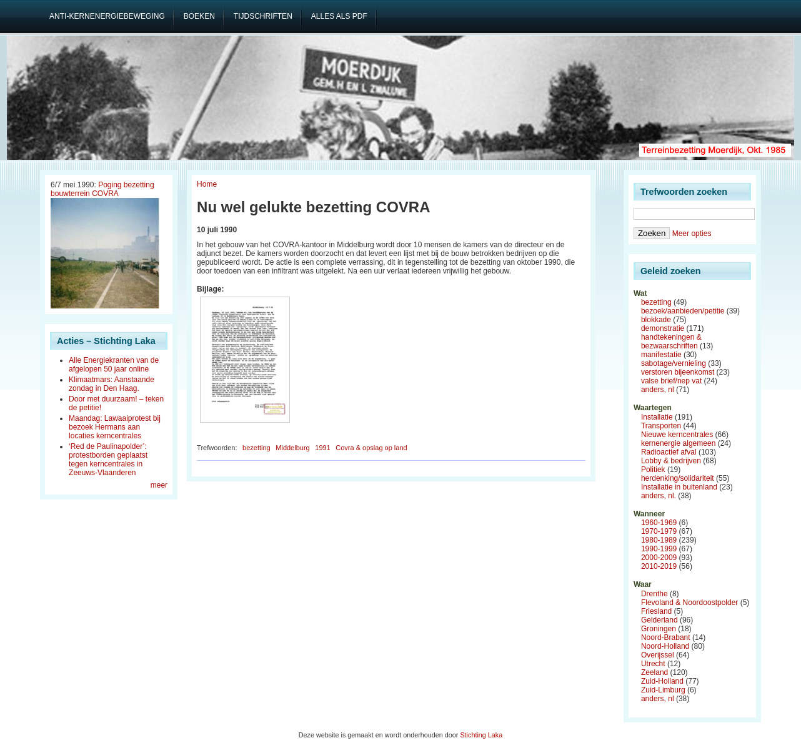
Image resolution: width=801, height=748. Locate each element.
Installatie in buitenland (679, 487)
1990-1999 (659, 548)
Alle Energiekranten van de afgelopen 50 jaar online (114, 364)
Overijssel (657, 655)
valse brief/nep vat (671, 380)
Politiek (653, 469)
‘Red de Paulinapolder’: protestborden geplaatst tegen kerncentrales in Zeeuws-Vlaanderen (108, 459)
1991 (322, 447)
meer (159, 485)
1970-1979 (659, 531)
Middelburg (292, 447)
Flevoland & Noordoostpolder (689, 602)
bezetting (256, 447)
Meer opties (692, 233)
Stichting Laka (481, 735)
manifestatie (661, 354)
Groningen (658, 628)
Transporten (661, 425)
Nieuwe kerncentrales (677, 434)
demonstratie (662, 328)
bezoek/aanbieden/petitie (682, 311)
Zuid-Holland (662, 681)
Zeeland (654, 672)
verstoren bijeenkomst (677, 372)
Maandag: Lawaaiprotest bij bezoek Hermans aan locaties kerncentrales (115, 427)
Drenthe (654, 593)
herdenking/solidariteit (677, 478)
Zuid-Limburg (663, 690)
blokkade (656, 319)
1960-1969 (659, 522)
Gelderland (659, 620)
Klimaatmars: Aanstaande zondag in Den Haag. (111, 384)
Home (207, 184)
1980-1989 (659, 540)
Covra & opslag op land (371, 447)
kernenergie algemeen (678, 443)
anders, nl (657, 389)
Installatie (657, 417)
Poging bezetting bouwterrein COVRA (102, 189)
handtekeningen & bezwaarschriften (671, 341)
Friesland (656, 611)
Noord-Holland (665, 646)
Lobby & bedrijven (671, 460)
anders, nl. (658, 495)
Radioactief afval (669, 452)
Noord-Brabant (665, 637)
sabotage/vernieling (673, 363)
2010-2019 (659, 566)
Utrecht (653, 663)
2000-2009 (659, 557)
